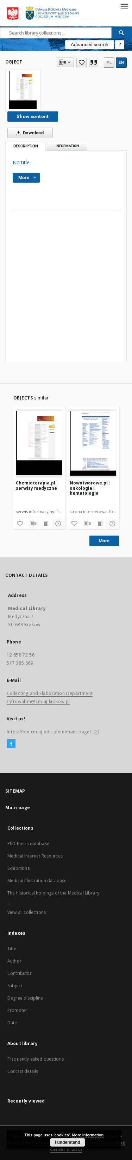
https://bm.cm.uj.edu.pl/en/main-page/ (49, 732)
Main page (17, 808)
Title (11, 949)
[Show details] (57, 523)
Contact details (22, 1071)
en (121, 62)
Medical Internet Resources (35, 856)
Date (12, 1023)
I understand (67, 1142)
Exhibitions (18, 868)
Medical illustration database (37, 881)
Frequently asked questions (35, 1059)
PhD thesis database (28, 844)
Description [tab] (25, 146)
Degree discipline (25, 998)
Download (28, 132)
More (104, 540)
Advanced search (89, 44)
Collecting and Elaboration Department (50, 693)
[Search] (122, 32)
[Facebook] (11, 744)
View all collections (26, 912)
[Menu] (124, 5)
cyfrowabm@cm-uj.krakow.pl (38, 701)
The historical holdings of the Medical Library (53, 893)
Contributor (19, 973)
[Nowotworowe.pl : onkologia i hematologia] (93, 443)
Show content (33, 116)
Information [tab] (67, 146)
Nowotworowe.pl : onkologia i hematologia (90, 488)
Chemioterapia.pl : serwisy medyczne (37, 485)
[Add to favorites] (81, 62)
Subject (14, 986)
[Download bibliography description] (32, 523)
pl (109, 62)
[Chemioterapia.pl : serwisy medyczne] (39, 443)
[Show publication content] (45, 523)
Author (14, 961)
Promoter (17, 1010)
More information (87, 1135)
